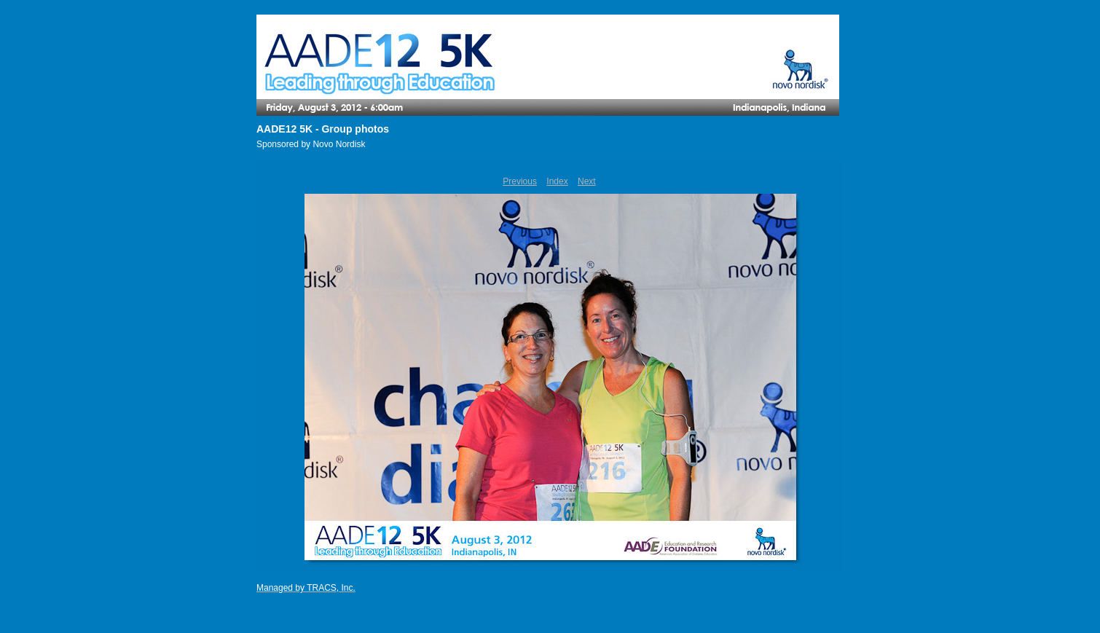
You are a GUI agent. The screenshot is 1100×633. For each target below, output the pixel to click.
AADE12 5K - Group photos (322, 129)
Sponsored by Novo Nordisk (310, 144)
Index (556, 181)
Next (587, 181)
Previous (520, 181)
